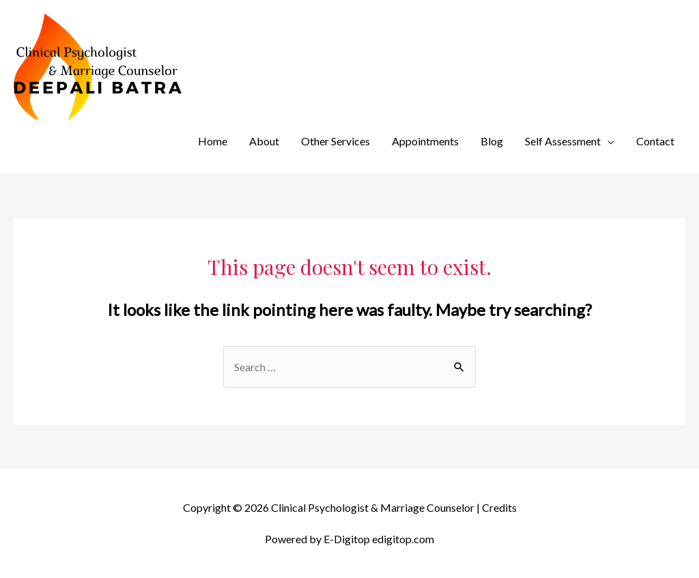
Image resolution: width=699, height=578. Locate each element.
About (264, 140)
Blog (492, 140)
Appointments (425, 140)
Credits (499, 507)
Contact (655, 140)
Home (212, 140)
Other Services (335, 140)
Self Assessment (563, 140)
